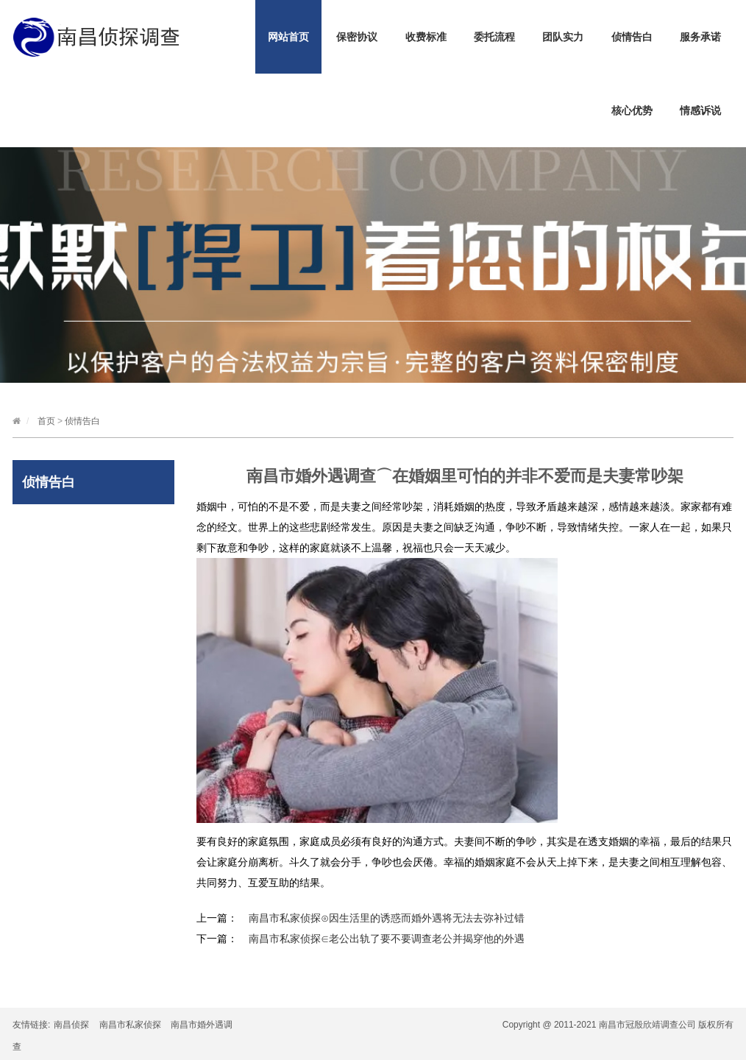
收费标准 (426, 37)
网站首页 (288, 37)
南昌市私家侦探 (130, 1025)
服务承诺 (700, 37)
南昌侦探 (71, 1025)
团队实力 (562, 37)
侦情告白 (632, 37)
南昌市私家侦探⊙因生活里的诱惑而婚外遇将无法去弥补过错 (387, 918)
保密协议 (356, 37)
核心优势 (632, 110)
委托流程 (494, 37)
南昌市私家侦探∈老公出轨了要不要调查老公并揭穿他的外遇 (387, 938)
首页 (46, 421)
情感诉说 (700, 110)
